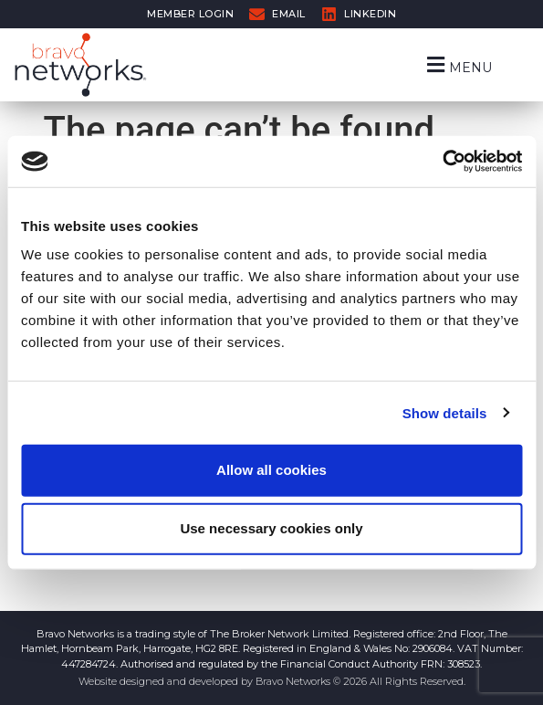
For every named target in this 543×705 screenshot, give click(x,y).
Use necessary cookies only (271, 528)
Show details (444, 412)
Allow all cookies (271, 470)
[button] (458, 64)
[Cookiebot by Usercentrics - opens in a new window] (442, 162)
